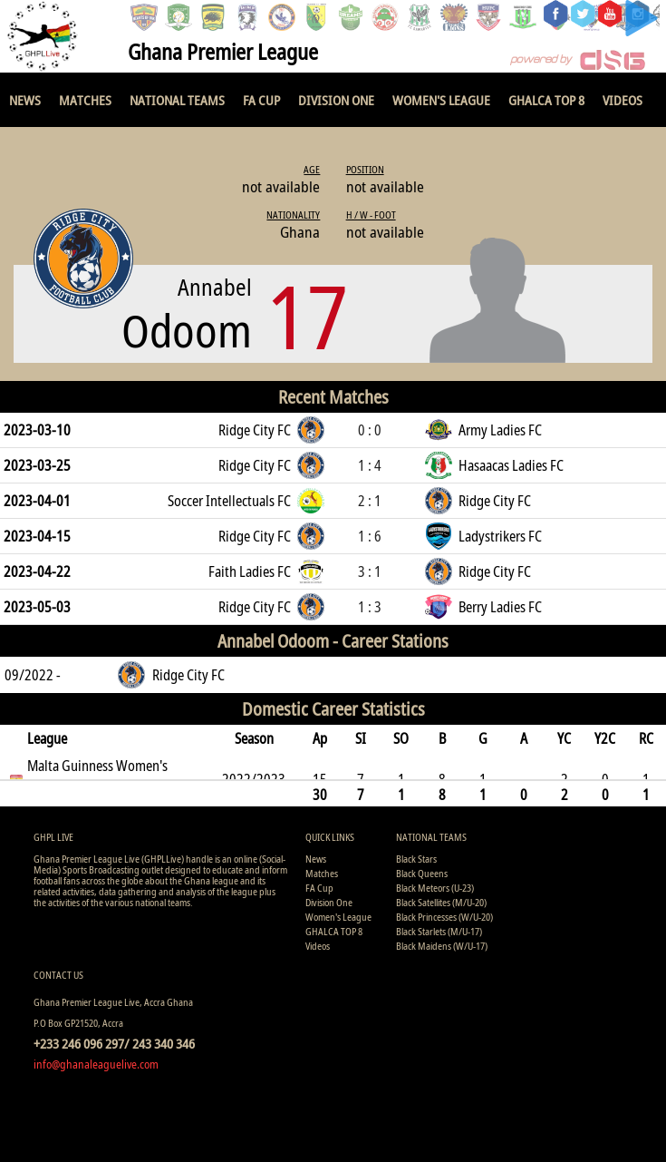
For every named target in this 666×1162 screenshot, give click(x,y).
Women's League (441, 100)
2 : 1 (369, 501)
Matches (85, 100)
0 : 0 (369, 430)
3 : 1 (369, 571)
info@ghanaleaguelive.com (96, 1064)
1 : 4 (369, 465)
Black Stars (416, 858)
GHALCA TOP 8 (546, 100)
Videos (622, 100)
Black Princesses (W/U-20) (444, 916)
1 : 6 (369, 536)
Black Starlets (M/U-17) (439, 931)
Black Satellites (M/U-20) (441, 902)
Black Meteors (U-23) (435, 887)
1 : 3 (369, 607)
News (25, 100)
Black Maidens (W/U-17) (441, 945)
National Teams (177, 100)
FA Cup (261, 100)
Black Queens (422, 873)
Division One (336, 100)
